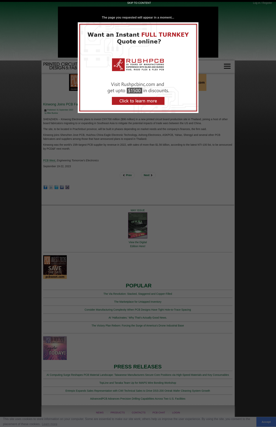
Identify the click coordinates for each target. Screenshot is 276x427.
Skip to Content (139, 2)
